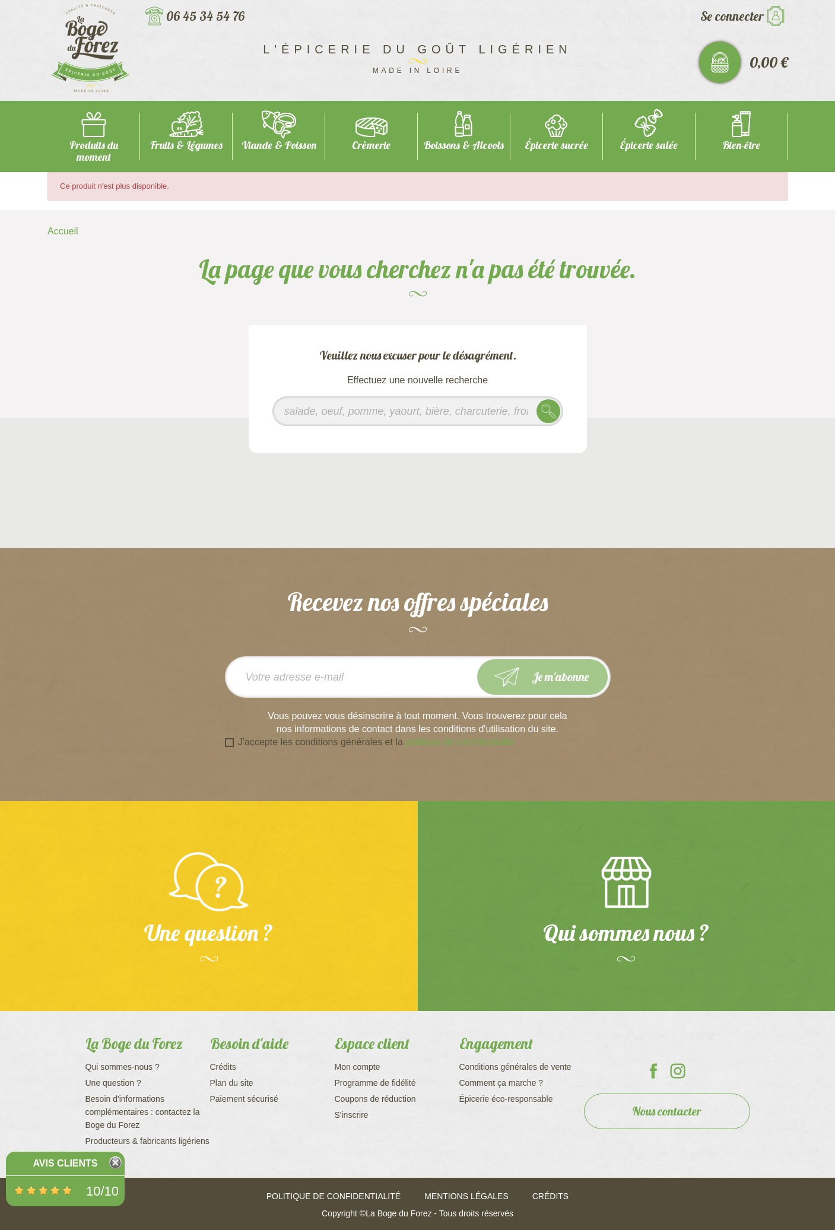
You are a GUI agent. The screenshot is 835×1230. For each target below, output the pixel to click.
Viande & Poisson (279, 145)
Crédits (223, 1067)
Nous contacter (666, 1111)
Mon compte (357, 1067)
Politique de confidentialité (333, 1196)
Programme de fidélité (375, 1083)
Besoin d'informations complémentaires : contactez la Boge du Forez (142, 1112)
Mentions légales (466, 1196)
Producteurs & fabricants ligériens (147, 1141)
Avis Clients (65, 1163)
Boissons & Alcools (464, 145)
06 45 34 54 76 (205, 16)
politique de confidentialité (460, 742)
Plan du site (231, 1083)
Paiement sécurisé (244, 1099)
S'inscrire (352, 1115)
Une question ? (113, 1083)
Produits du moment (93, 151)
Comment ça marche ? (501, 1083)
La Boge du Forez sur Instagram (677, 1071)
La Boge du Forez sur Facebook (653, 1071)
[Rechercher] (417, 411)
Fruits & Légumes (186, 145)
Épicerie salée (649, 145)
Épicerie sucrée (556, 145)
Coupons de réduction (375, 1099)
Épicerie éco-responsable (506, 1099)
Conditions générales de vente (515, 1067)
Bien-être (741, 145)
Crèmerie (371, 145)
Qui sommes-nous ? (122, 1067)
